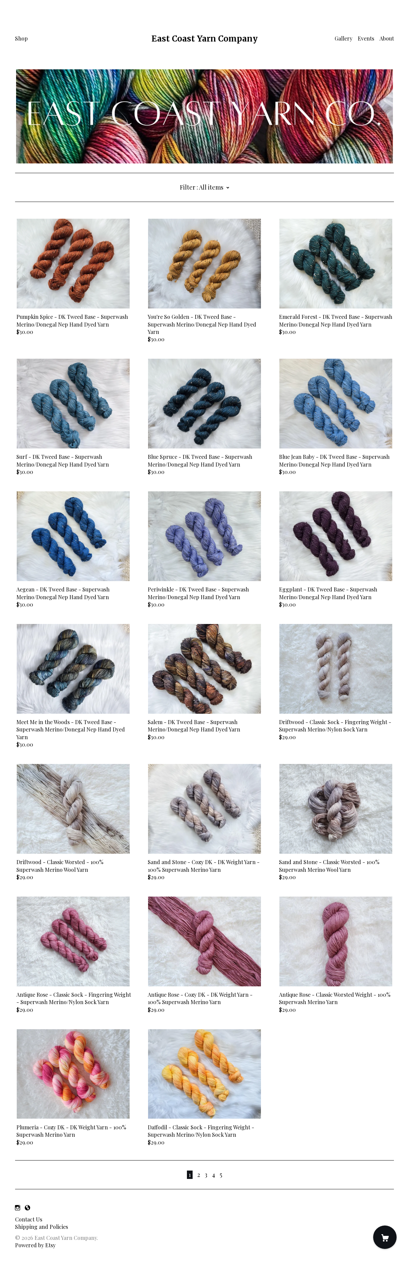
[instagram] (17, 1207)
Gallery (343, 38)
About (387, 38)
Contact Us (28, 1219)
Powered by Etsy (35, 1245)
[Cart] (385, 1237)
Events (366, 38)
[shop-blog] (27, 1207)
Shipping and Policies (41, 1226)
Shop (21, 38)
